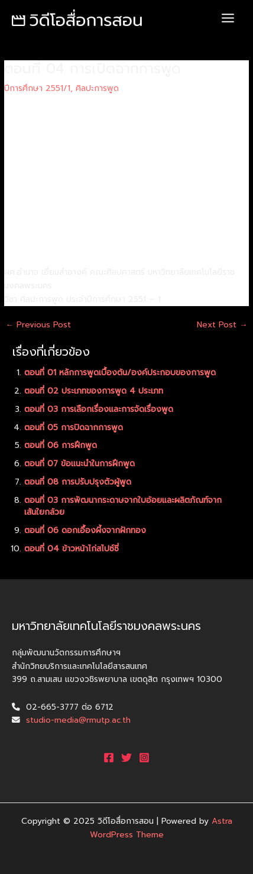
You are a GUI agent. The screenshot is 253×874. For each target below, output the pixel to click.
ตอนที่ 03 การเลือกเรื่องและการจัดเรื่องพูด (98, 409)
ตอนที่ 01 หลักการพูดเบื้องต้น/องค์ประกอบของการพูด (120, 372)
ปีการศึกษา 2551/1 (37, 88)
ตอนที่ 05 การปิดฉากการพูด (73, 427)
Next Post (222, 325)
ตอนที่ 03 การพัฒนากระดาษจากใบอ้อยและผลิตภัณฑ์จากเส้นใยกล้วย (123, 506)
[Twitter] (126, 757)
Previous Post (38, 325)
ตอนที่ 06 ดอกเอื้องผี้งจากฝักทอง (85, 530)
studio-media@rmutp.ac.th (78, 720)
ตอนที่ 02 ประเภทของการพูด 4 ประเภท (93, 391)
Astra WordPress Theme (161, 828)
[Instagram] (144, 757)
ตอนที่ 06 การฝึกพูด (60, 445)
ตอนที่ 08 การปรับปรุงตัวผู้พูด (77, 482)
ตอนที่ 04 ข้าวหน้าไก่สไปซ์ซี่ (71, 548)
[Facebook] (108, 757)
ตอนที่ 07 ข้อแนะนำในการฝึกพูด (79, 463)
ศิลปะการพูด (97, 88)
